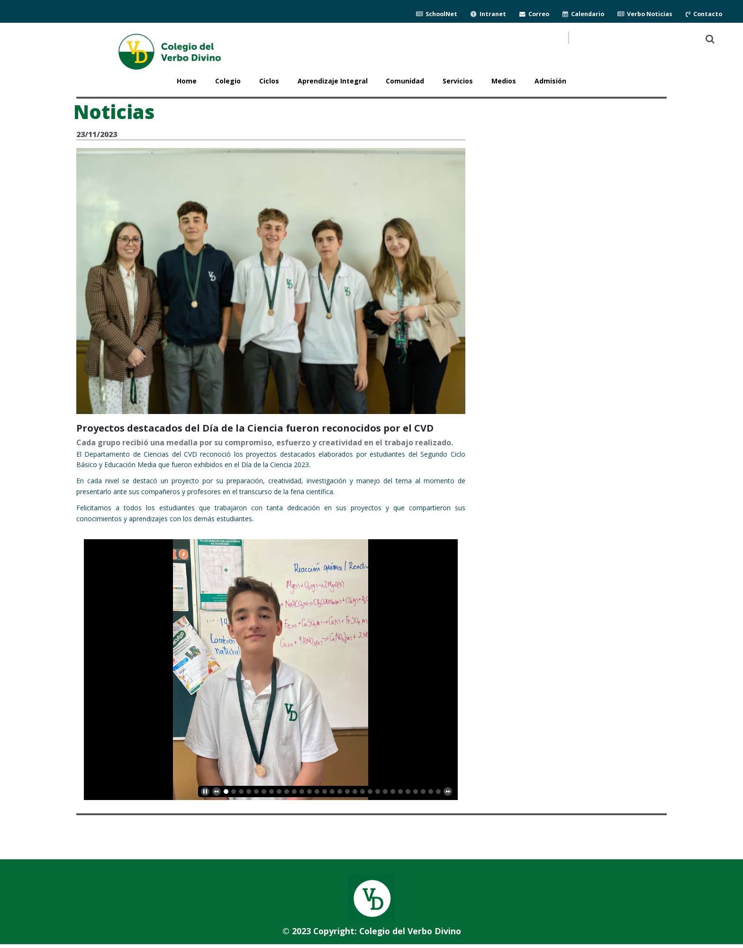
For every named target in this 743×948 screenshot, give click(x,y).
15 (339, 791)
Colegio (228, 80)
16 (347, 791)
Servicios (458, 80)
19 (370, 791)
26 (423, 791)
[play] (205, 791)
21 (385, 791)
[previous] (216, 791)
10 (301, 791)
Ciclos (269, 80)
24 (408, 791)
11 (309, 791)
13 (324, 791)
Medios (503, 80)
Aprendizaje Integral (333, 80)
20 (377, 791)
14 (332, 791)
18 (362, 791)
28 (438, 791)
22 (392, 791)
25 (415, 791)
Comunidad (405, 80)
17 (355, 791)
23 (400, 791)
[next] (448, 791)
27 (430, 791)
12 (317, 791)
